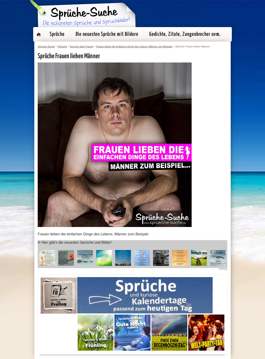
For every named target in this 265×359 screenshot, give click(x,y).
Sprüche (57, 34)
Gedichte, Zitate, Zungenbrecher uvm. (185, 34)
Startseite (38, 34)
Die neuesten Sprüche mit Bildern (107, 34)
